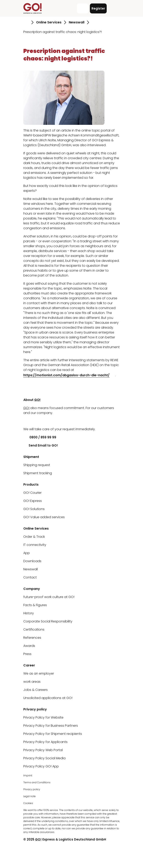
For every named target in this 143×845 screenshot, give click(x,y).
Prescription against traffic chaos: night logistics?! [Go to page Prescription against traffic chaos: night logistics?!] (62, 32)
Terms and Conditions (37, 782)
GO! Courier (32, 492)
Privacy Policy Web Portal (43, 750)
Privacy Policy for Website (43, 717)
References (32, 637)
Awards (29, 645)
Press (27, 654)
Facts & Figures (35, 605)
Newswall (30, 569)
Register (98, 8)
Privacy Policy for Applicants (45, 742)
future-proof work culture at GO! (48, 597)
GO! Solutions (34, 509)
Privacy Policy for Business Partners (50, 725)
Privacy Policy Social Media (44, 758)
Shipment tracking (37, 473)
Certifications (33, 629)
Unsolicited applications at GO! (47, 698)
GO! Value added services (44, 517)
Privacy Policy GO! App (41, 766)
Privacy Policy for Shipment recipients (52, 733)
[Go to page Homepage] (26, 22)
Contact (30, 577)
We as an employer (38, 673)
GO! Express (32, 500)
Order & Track (34, 536)
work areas (32, 681)
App (26, 553)
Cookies (28, 803)
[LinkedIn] (26, 421)
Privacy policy (31, 789)
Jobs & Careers (35, 689)
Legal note (29, 796)
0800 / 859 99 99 (39, 437)
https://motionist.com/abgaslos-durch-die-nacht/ (66, 375)
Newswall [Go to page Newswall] (76, 22)
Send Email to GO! (40, 445)
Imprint (27, 775)
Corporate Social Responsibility (47, 621)
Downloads (32, 561)
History (28, 613)
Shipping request (36, 465)
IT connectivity (34, 544)
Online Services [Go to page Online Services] (48, 22)
